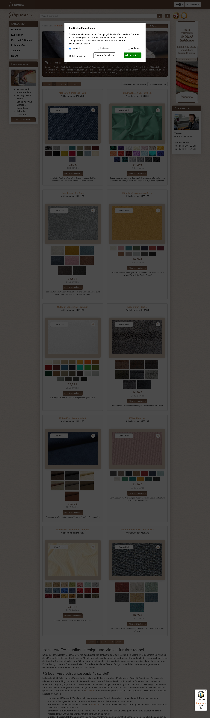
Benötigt (76, 48)
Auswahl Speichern (104, 55)
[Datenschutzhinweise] (79, 44)
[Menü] (205, 691)
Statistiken (105, 48)
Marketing (135, 48)
